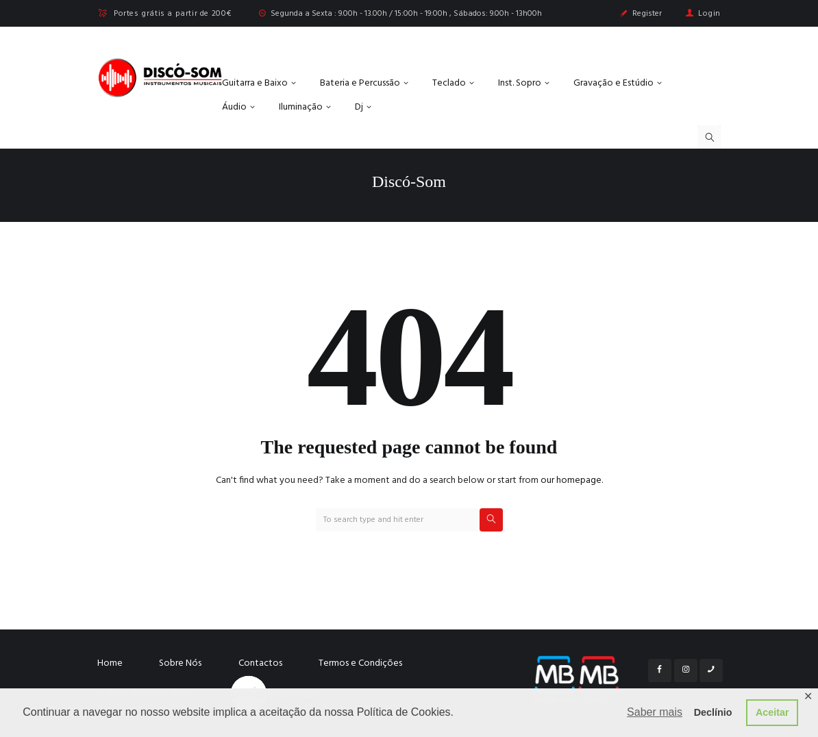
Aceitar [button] (772, 712)
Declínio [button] (713, 712)
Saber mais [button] (654, 712)
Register (647, 14)
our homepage (571, 480)
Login (709, 14)
